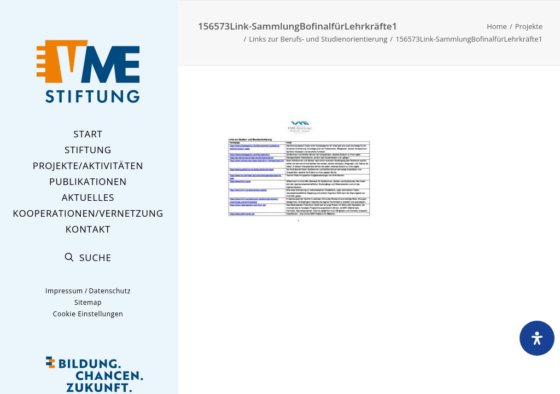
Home (497, 26)
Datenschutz (109, 291)
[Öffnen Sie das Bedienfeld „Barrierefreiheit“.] (537, 338)
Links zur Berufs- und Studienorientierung (318, 39)
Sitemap (88, 302)
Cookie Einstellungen (88, 313)
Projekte (528, 26)
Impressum (64, 291)
